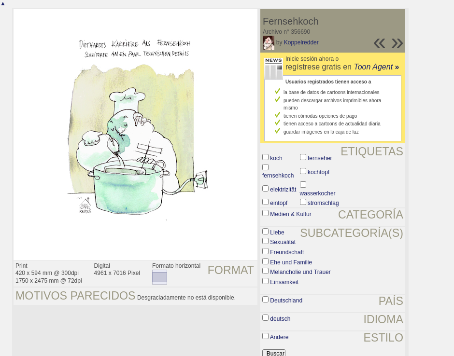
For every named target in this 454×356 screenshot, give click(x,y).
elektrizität (283, 189)
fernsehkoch (278, 175)
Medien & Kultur (290, 214)
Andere (279, 337)
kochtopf (318, 172)
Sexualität (283, 242)
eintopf (278, 203)
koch (276, 158)
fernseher (320, 158)
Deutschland (286, 300)
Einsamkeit (284, 282)
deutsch (280, 318)
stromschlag (323, 203)
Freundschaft (287, 252)
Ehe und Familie (291, 262)
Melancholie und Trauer (300, 272)
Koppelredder (301, 42)
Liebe (277, 232)
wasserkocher (318, 193)
